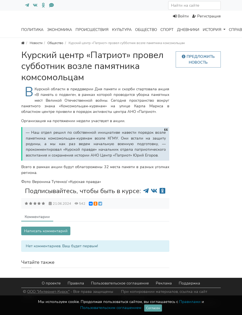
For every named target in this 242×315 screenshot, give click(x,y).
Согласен (153, 308)
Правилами (190, 301)
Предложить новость (198, 59)
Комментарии (37, 216)
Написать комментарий (46, 231)
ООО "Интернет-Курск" (48, 291)
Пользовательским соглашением (110, 307)
